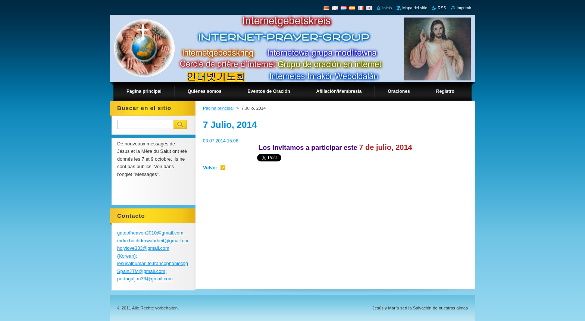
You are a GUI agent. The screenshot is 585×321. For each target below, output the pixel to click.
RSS (442, 8)
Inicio (387, 8)
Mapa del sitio (414, 8)
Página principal (218, 108)
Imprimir (464, 8)
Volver (210, 167)
